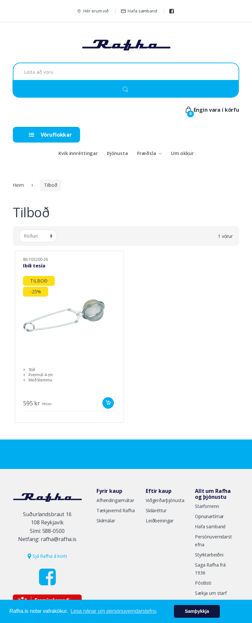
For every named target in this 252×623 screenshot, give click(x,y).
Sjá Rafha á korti (47, 556)
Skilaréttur (156, 510)
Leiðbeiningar (160, 520)
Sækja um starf (211, 593)
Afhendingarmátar (115, 500)
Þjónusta (117, 153)
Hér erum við (92, 11)
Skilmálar (105, 520)
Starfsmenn (207, 506)
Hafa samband (139, 11)
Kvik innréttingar (78, 153)
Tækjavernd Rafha (115, 510)
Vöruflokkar (50, 134)
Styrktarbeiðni (209, 555)
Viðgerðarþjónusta (165, 500)
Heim (18, 185)
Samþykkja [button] (197, 611)
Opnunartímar (209, 516)
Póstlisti (203, 583)
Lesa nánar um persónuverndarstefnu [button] (114, 611)
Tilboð (50, 185)
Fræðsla (146, 153)
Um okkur (182, 153)
